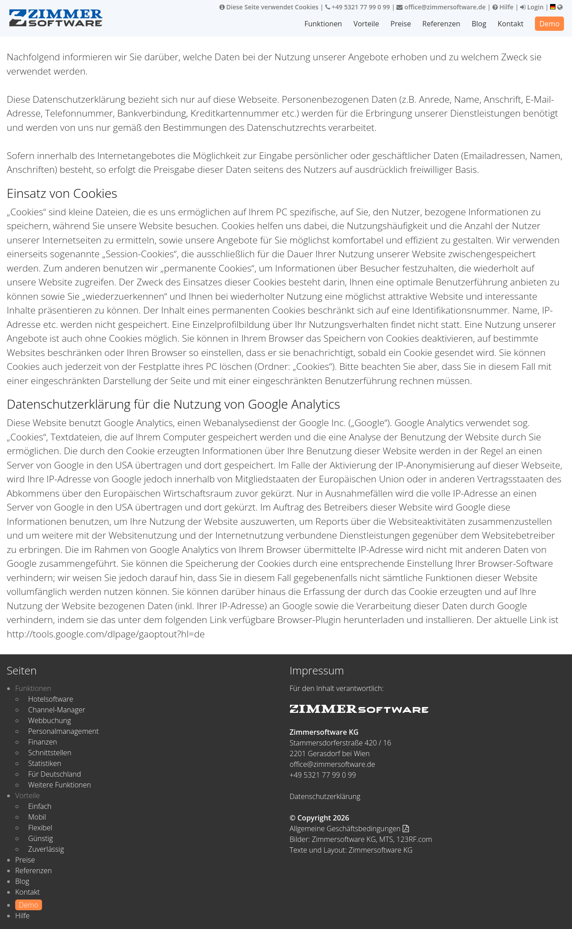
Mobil (37, 817)
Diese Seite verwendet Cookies (269, 7)
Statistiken (44, 763)
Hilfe (502, 7)
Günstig (40, 838)
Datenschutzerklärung (325, 796)
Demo (549, 24)
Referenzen (441, 24)
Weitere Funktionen (59, 785)
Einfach (39, 806)
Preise (401, 24)
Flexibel (40, 828)
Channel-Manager (56, 710)
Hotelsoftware (50, 699)
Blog (478, 24)
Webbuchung (49, 720)
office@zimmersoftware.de (440, 7)
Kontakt (511, 24)
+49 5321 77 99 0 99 (357, 7)
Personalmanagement (63, 731)
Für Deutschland (54, 774)
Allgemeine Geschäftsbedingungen (349, 828)
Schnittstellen (50, 752)
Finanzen (42, 742)
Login (531, 7)
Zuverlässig (46, 849)
